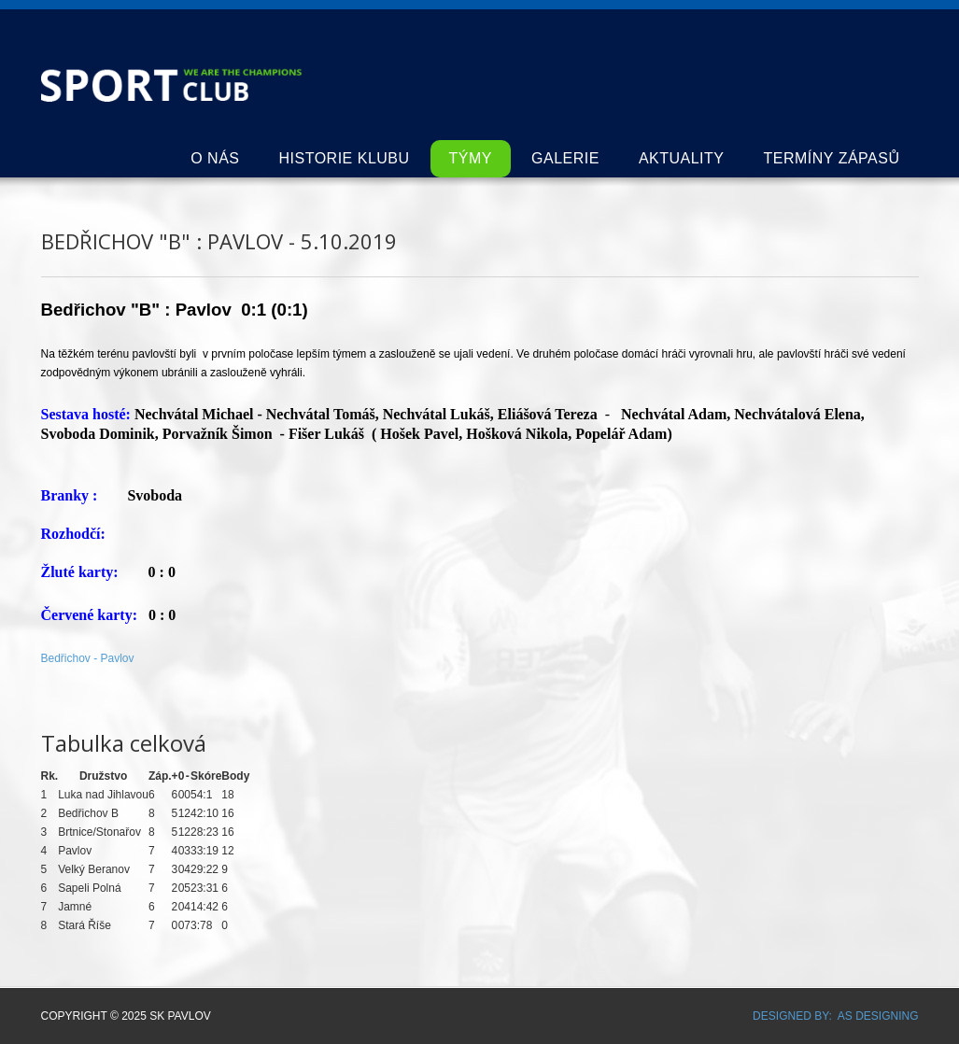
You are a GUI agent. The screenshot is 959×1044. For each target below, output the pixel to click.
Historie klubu (343, 158)
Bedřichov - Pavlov (87, 658)
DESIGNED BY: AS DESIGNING (829, 1016)
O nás (214, 158)
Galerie (565, 158)
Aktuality (682, 158)
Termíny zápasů (832, 158)
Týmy (470, 158)
